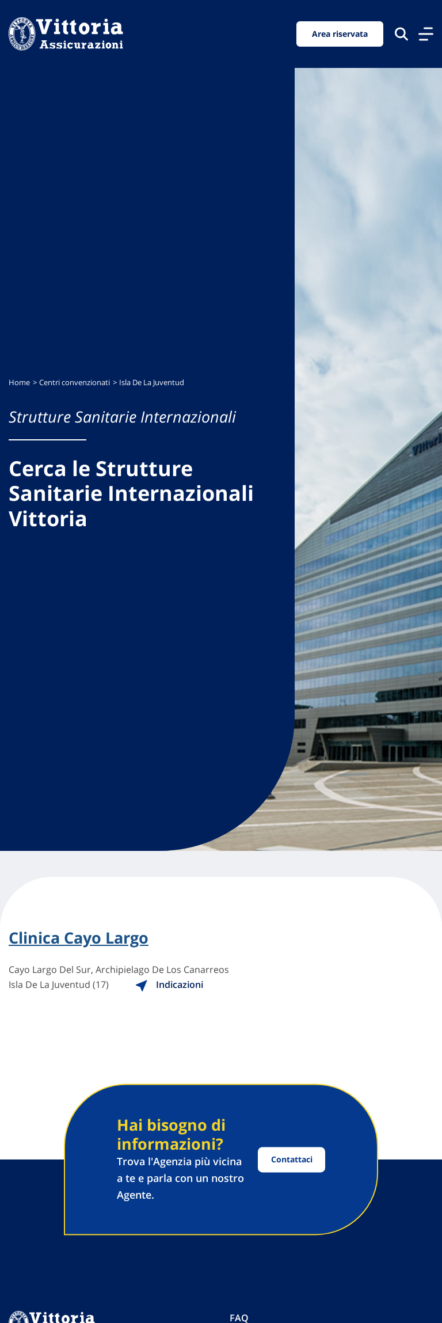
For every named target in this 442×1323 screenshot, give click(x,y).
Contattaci (292, 1159)
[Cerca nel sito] (401, 33)
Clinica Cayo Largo (78, 938)
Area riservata (340, 33)
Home (19, 382)
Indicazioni (169, 984)
